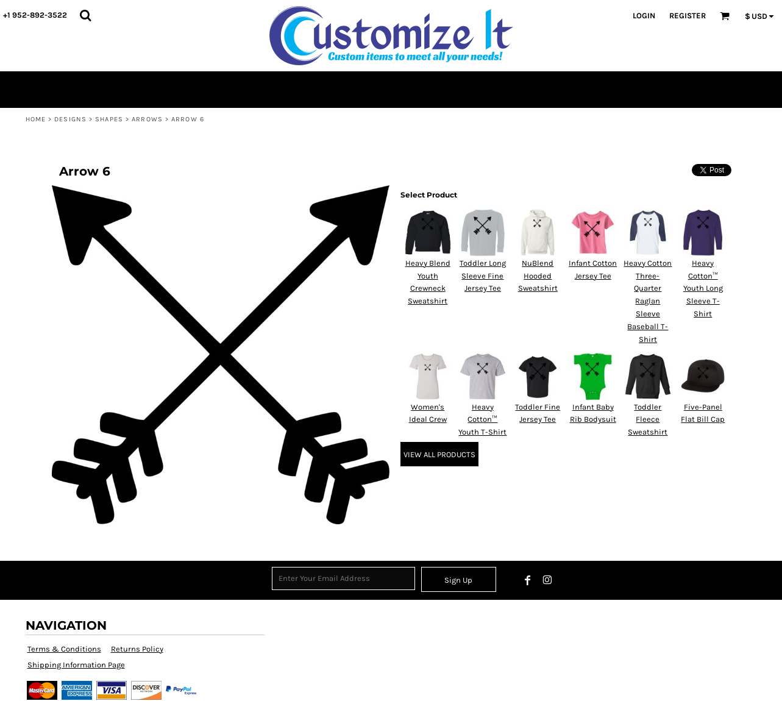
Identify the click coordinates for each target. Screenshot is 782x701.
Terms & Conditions (64, 648)
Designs (70, 119)
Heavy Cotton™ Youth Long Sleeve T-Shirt (703, 288)
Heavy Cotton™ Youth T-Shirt (482, 419)
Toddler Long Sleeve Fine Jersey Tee (483, 275)
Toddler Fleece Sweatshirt (647, 419)
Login (644, 15)
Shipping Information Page (76, 664)
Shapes (109, 119)
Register (687, 15)
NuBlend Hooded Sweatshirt (538, 275)
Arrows (147, 119)
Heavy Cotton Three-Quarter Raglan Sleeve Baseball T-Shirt (648, 301)
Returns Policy (137, 648)
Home (36, 119)
